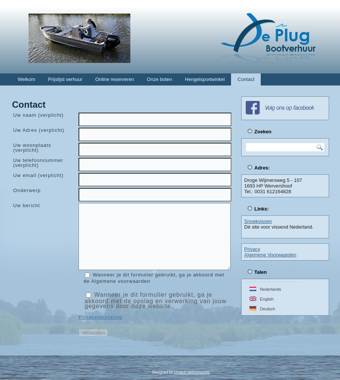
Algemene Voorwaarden (270, 255)
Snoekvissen (258, 221)
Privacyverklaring (100, 317)
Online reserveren (114, 79)
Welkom (26, 79)
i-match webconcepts (191, 372)
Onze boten (159, 79)
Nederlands (265, 289)
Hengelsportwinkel (205, 79)
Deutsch (262, 308)
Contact (245, 79)
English (261, 298)
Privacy (252, 249)
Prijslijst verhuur (65, 79)
